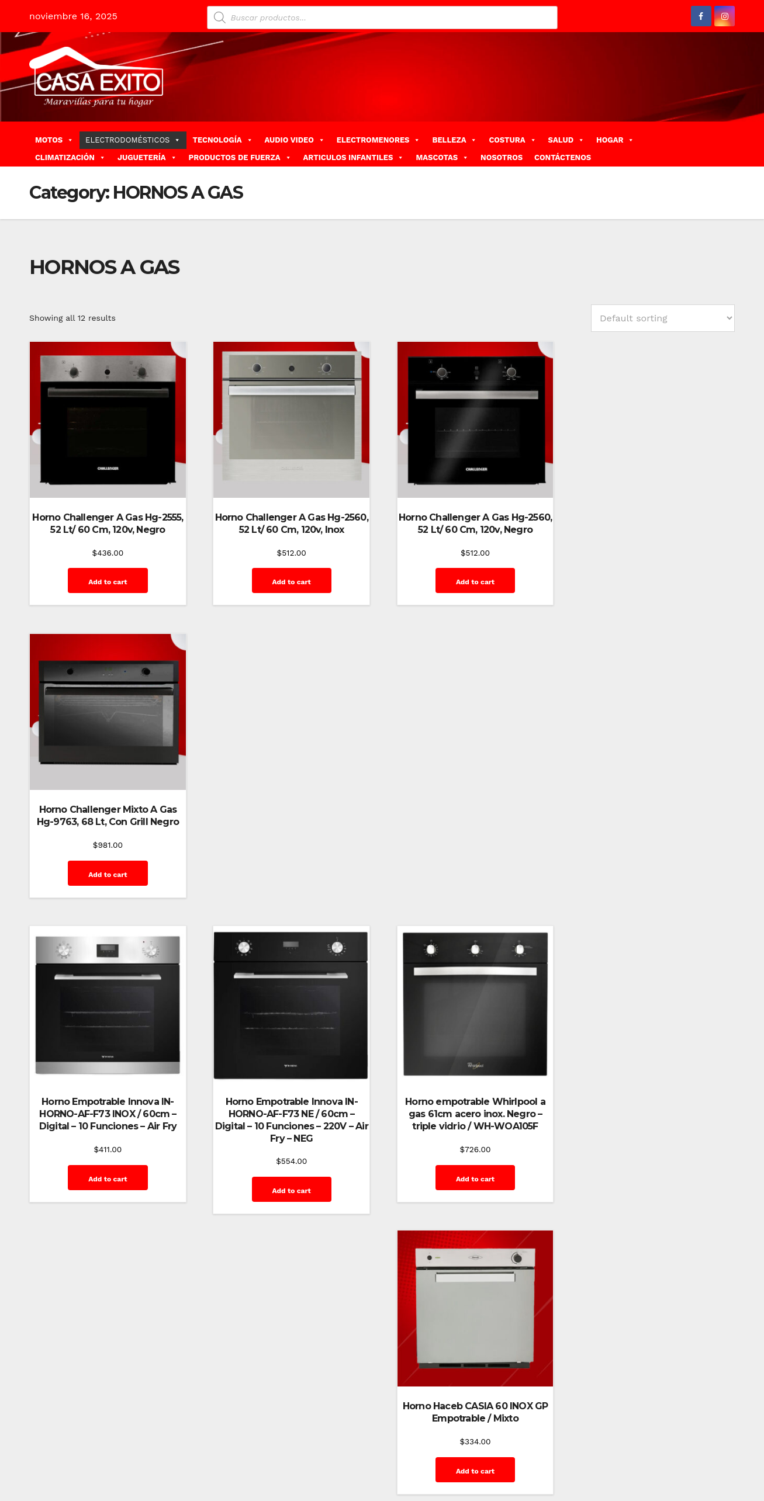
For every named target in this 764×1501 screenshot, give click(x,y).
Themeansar (237, 1447)
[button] (730, 143)
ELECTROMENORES (379, 140)
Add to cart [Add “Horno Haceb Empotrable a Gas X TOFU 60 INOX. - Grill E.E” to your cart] (107, 1186)
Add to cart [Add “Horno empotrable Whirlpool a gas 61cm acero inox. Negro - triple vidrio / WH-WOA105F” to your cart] (471, 883)
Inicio (716, 1447)
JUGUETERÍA (147, 157)
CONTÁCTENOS (562, 157)
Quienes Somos (697, 1473)
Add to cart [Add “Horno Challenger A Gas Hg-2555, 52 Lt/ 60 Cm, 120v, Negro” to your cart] (107, 581)
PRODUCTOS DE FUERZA (240, 157)
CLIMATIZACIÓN (70, 157)
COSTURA (512, 140)
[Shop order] (663, 318)
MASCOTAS (442, 157)
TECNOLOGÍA (222, 140)
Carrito (490, 1447)
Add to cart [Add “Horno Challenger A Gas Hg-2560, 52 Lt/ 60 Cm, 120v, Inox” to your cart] (289, 581)
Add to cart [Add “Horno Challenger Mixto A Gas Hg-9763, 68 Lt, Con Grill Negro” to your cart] (654, 581)
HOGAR (615, 140)
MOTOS (54, 140)
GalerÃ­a (652, 1447)
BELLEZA (454, 140)
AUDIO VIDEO (295, 140)
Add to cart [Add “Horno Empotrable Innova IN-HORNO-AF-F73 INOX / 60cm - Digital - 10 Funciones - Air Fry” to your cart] (107, 883)
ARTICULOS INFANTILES (354, 157)
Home (409, 1447)
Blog (436, 1447)
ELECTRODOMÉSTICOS (133, 140)
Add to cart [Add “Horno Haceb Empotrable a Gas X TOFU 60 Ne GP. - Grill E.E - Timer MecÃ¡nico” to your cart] (289, 1198)
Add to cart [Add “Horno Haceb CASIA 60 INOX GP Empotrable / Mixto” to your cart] (654, 871)
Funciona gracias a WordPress (85, 1447)
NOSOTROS (501, 157)
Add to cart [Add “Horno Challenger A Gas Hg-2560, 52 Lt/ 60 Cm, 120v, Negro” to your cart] (471, 581)
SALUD (566, 140)
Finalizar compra (599, 1447)
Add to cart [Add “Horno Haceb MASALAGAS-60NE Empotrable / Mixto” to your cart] (654, 1186)
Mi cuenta (641, 1473)
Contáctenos (535, 1447)
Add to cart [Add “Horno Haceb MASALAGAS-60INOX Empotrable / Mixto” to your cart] (471, 1186)
